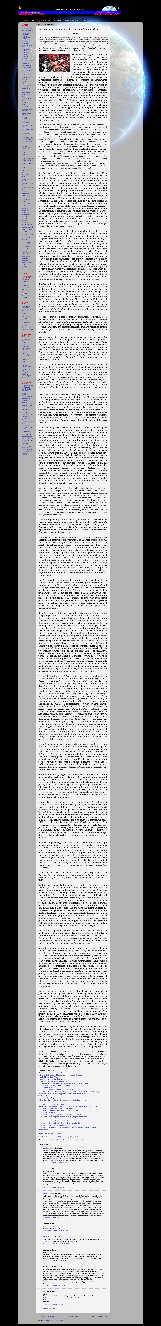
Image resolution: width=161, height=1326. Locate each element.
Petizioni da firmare (26, 200)
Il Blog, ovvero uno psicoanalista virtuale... (54, 1081)
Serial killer (26, 240)
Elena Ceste (26, 94)
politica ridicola (27, 206)
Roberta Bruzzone (25, 221)
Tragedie (25, 251)
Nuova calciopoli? (25, 192)
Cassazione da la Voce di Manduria (27, 328)
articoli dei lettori (50, 1140)
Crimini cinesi (26, 85)
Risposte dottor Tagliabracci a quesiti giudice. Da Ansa (27, 388)
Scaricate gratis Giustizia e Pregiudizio (27, 235)
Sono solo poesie (81, 20)
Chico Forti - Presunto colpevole (26, 81)
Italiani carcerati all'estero (27, 126)
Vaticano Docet (27, 253)
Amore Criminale (27, 30)
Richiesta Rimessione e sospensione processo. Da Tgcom (26, 316)
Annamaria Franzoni (25, 33)
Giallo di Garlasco (25, 105)
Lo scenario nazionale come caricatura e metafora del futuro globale (64, 1083)
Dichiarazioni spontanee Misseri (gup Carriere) (26, 347)
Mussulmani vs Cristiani (27, 180)
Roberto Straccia (27, 227)
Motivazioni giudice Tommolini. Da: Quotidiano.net (27, 433)
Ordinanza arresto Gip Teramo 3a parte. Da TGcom (27, 412)
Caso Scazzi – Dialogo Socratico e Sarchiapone (55, 1121)
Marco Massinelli (27, 161)
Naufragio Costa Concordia (27, 184)
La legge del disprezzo (26, 134)
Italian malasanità (25, 122)
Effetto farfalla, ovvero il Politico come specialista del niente (60, 1075)
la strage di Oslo (27, 137)
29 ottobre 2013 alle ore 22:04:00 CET (55, 1218)
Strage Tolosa (27, 249)
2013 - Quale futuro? (45, 1096)
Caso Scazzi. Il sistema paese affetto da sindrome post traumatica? (63, 1117)
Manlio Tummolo (49, 1148)
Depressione (26, 92)
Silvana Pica (26, 246)
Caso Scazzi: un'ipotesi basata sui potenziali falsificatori (59, 1110)
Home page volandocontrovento (50, 1134)
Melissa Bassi (26, 177)
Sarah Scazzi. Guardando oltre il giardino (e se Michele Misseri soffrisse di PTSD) (68, 1106)
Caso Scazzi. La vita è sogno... (49, 1113)
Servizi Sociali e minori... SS (27, 243)
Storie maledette (45, 20)
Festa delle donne (25, 101)
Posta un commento (48, 1308)
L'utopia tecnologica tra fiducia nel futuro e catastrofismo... (60, 1090)
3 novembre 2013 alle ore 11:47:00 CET (55, 1304)
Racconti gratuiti (69, 20)
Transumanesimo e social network (51, 1079)
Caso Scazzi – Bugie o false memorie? (52, 1104)
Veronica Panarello (25, 259)
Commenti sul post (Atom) (54, 1320)
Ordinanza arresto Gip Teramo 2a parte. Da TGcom (27, 419)
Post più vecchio (100, 1316)
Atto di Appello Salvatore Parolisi (27, 453)
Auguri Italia (26, 63)
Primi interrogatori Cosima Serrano (27, 353)
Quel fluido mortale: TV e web (49, 1077)
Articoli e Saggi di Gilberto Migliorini (69, 1140)
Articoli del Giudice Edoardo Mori (27, 45)
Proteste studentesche (26, 213)
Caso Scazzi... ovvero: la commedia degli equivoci (56, 1108)
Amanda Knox (27, 28)
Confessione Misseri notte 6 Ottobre (27, 340)
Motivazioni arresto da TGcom (26, 323)
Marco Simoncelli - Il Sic (27, 168)
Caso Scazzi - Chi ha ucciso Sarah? (51, 1125)
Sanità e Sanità (27, 229)
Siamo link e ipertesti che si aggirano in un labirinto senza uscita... (62, 1094)
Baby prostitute (27, 65)
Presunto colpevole (25, 209)
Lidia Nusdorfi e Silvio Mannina (27, 140)
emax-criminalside (57, 20)
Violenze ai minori (25, 265)
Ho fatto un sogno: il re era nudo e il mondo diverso (57, 1073)
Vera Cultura (86, 1140)
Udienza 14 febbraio (25, 284)
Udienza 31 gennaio (25, 292)
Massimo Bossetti (25, 173)
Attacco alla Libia (27, 60)
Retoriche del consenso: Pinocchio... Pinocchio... (56, 1085)
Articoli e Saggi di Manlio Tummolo (27, 56)
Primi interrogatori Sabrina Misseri (27, 365)
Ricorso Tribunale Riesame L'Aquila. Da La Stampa (27, 395)
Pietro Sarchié (27, 203)
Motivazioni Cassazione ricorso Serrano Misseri (27, 308)
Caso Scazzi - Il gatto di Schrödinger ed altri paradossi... (59, 1123)
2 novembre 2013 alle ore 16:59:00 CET (56, 1244)
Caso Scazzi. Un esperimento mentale (52, 1119)
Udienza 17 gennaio (25, 296)
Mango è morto (27, 158)
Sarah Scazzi (26, 232)
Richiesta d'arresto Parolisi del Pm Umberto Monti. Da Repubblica (27, 404)
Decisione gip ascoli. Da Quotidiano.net (27, 447)
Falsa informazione (26, 97)
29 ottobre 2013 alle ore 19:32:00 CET (55, 1163)
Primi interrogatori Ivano (26, 359)
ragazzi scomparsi (25, 217)
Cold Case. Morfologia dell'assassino (52, 1098)
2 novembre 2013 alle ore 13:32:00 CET (55, 1231)
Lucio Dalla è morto (26, 149)
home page (25, 20)
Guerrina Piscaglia (25, 118)
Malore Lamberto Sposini (25, 154)
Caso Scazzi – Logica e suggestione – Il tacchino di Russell (60, 1115)
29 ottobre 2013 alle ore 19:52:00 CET (55, 1187)
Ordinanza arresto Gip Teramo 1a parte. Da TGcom (27, 426)
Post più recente (46, 1316)
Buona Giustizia (27, 68)
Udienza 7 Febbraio (25, 288)
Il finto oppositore (45, 1087)
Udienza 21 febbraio (25, 280)
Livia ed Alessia (27, 144)
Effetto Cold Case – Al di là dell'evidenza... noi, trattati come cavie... (62, 1100)
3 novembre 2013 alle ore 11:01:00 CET (56, 1285)
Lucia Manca (26, 146)
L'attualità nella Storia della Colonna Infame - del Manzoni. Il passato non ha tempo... (69, 1092)
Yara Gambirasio (27, 269)
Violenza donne (27, 262)
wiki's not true (34, 20)
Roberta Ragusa (27, 224)
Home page (73, 1316)
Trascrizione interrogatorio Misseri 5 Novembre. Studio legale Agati (27, 373)
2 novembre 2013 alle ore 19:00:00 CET (56, 1261)
